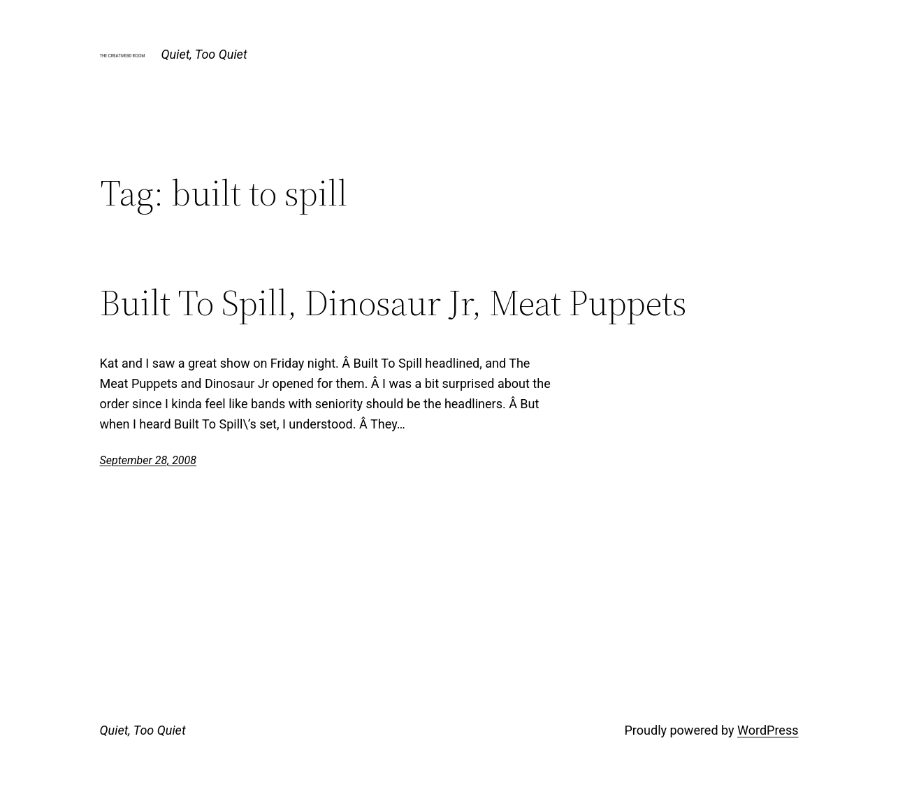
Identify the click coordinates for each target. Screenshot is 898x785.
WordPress (767, 730)
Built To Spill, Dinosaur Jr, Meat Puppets (393, 303)
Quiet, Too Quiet (204, 54)
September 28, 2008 (148, 460)
